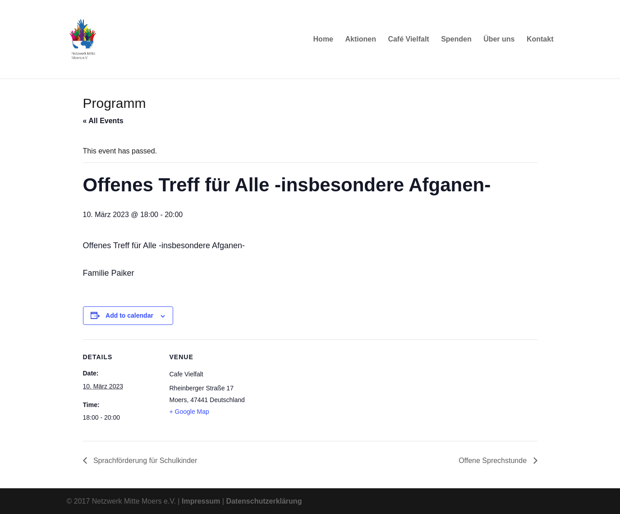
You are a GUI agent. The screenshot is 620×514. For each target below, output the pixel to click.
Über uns (498, 39)
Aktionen (360, 39)
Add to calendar (129, 315)
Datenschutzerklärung (264, 501)
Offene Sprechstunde (493, 460)
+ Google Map (189, 411)
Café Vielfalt (408, 39)
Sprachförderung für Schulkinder (144, 460)
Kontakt (540, 39)
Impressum (201, 501)
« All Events (103, 121)
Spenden (456, 39)
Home (323, 39)
